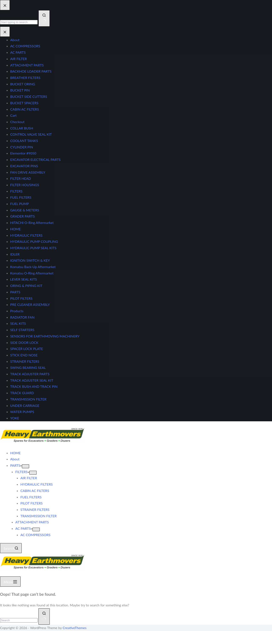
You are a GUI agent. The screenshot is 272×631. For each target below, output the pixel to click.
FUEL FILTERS (31, 497)
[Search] (11, 548)
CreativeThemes (74, 628)
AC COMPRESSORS (35, 535)
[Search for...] (19, 620)
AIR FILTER (28, 478)
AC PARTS (24, 528)
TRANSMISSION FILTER (38, 516)
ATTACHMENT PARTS (32, 522)
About (15, 459)
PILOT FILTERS (31, 503)
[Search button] (44, 616)
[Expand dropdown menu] (25, 466)
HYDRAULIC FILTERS (36, 484)
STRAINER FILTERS (35, 509)
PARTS (16, 465)
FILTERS (22, 472)
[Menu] (10, 581)
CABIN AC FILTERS (34, 491)
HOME (15, 453)
